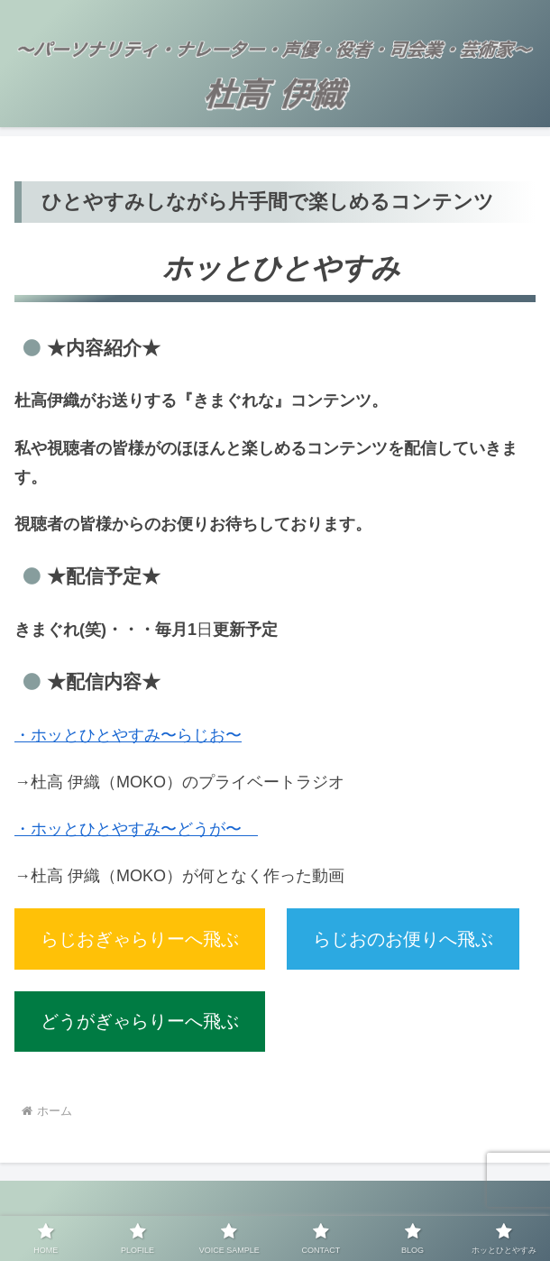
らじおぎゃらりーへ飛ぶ (140, 939)
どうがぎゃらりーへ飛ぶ (140, 1021)
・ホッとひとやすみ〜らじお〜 (128, 735)
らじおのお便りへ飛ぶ (403, 939)
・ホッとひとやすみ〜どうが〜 (136, 829)
